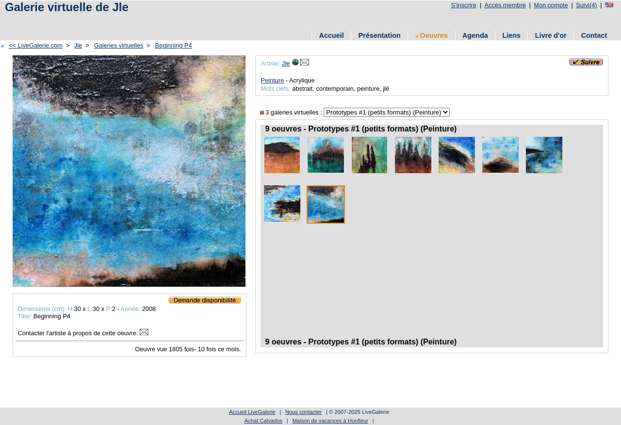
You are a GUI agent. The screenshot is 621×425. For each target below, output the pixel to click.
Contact (594, 35)
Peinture (272, 80)
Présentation (380, 35)
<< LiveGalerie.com (36, 45)
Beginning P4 (173, 45)
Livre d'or (551, 35)
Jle (78, 45)
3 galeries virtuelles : (292, 112)
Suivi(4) (586, 5)
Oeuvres (431, 35)
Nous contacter (303, 412)
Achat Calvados (263, 421)
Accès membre (504, 5)
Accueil (331, 35)
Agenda (475, 35)
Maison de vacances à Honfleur (330, 421)
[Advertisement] (179, 20)
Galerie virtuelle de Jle (67, 7)
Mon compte (551, 5)
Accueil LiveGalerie (252, 412)
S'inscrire (463, 5)
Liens (511, 35)
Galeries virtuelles (119, 45)
